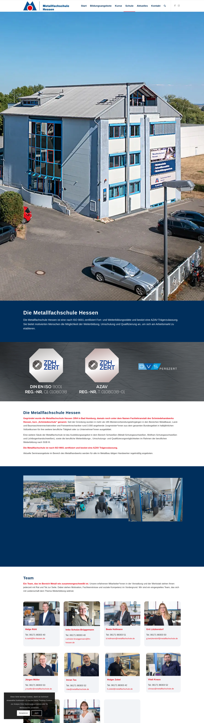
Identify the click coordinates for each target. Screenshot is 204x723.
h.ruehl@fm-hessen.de (35, 638)
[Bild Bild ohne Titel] (50, 496)
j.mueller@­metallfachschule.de (38, 689)
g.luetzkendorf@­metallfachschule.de (162, 638)
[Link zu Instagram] (179, 6)
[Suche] (164, 6)
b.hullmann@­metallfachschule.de (120, 638)
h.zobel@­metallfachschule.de (120, 689)
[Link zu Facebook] (175, 6)
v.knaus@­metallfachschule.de (161, 689)
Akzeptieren (23, 713)
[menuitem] (83, 6)
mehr (37, 713)
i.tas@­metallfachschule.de (77, 689)
